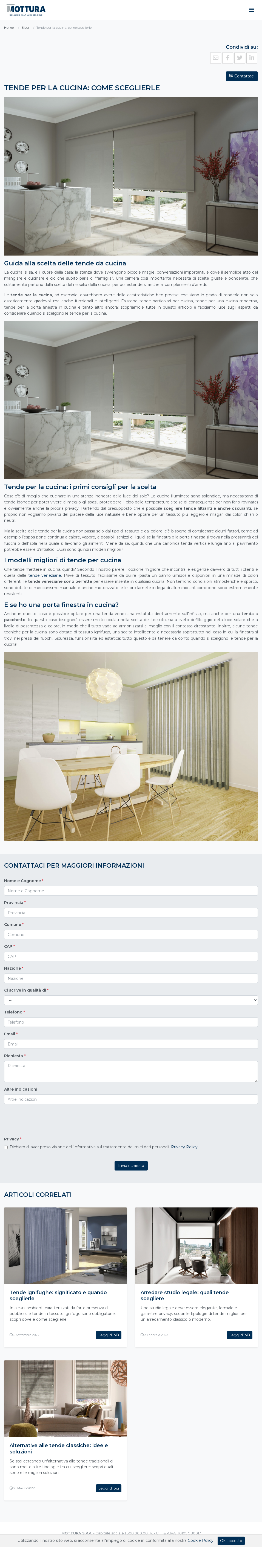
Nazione (13, 968)
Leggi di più (108, 1334)
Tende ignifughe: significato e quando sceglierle (59, 1295)
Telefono (14, 1012)
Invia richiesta (131, 1165)
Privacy (12, 1139)
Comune (14, 924)
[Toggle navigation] (252, 10)
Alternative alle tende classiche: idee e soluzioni (59, 1448)
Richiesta (14, 1055)
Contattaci (241, 76)
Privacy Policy (184, 1147)
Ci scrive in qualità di (26, 990)
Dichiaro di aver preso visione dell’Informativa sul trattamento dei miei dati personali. (104, 1147)
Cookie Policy (200, 1540)
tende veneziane (44, 575)
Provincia (15, 902)
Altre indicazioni (20, 1089)
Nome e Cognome (23, 880)
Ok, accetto (231, 1540)
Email (11, 1034)
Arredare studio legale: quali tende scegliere (185, 1295)
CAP (9, 946)
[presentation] (45, 1121)
